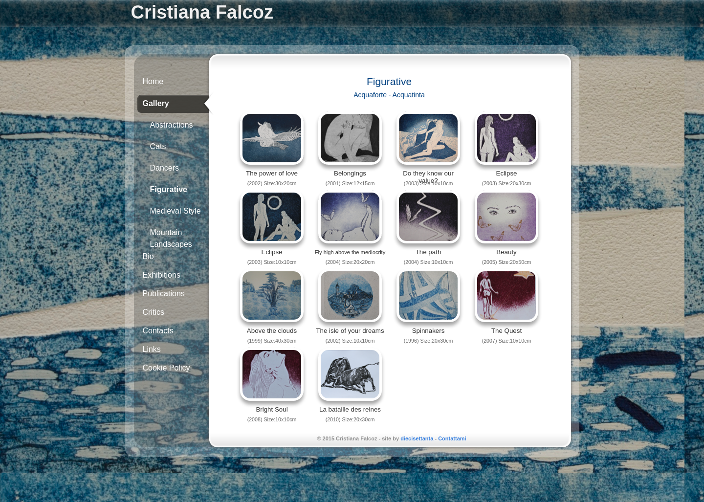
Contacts (158, 331)
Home (153, 81)
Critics (153, 312)
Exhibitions (161, 275)
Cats (158, 146)
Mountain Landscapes (171, 236)
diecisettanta (416, 438)
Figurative (168, 189)
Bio (148, 256)
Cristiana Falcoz (202, 12)
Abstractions (171, 125)
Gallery (156, 103)
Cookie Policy (166, 368)
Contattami (452, 438)
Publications (164, 293)
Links (152, 349)
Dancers (164, 168)
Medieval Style (175, 211)
